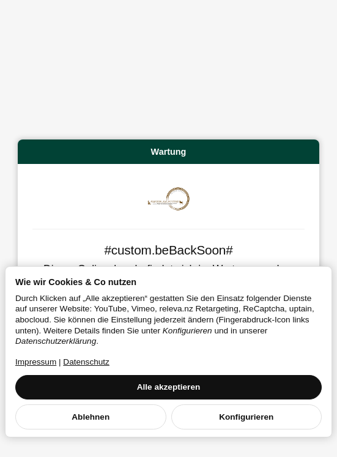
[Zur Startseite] (168, 199)
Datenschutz (86, 361)
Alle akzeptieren (169, 387)
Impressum (35, 361)
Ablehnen (90, 417)
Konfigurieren (246, 417)
